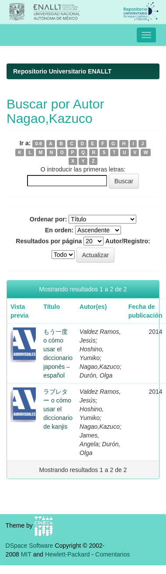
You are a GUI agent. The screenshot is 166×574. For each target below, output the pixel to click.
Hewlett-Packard (67, 554)
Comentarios (112, 554)
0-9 (38, 143)
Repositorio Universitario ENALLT (62, 71)
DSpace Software (29, 545)
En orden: (59, 230)
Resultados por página (49, 241)
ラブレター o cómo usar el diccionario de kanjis (58, 409)
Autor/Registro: (127, 241)
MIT (26, 554)
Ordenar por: (48, 219)
